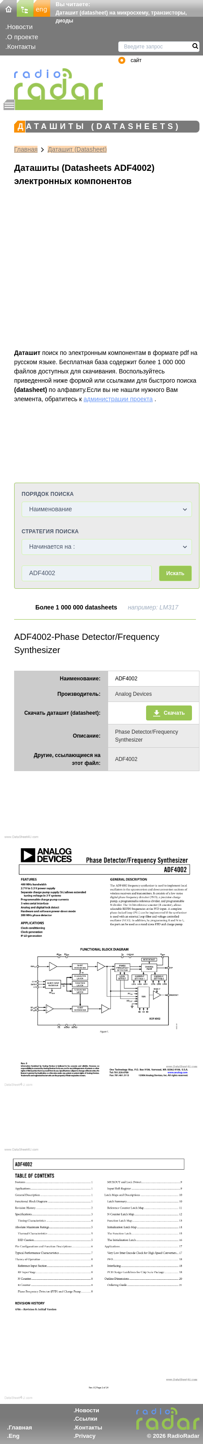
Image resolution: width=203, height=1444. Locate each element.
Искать (175, 573)
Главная (26, 149)
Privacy (85, 1436)
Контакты (21, 46)
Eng (14, 1436)
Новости (20, 26)
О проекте (22, 37)
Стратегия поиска (50, 531)
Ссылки (86, 1418)
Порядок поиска (48, 494)
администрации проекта (118, 399)
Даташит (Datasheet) (77, 149)
